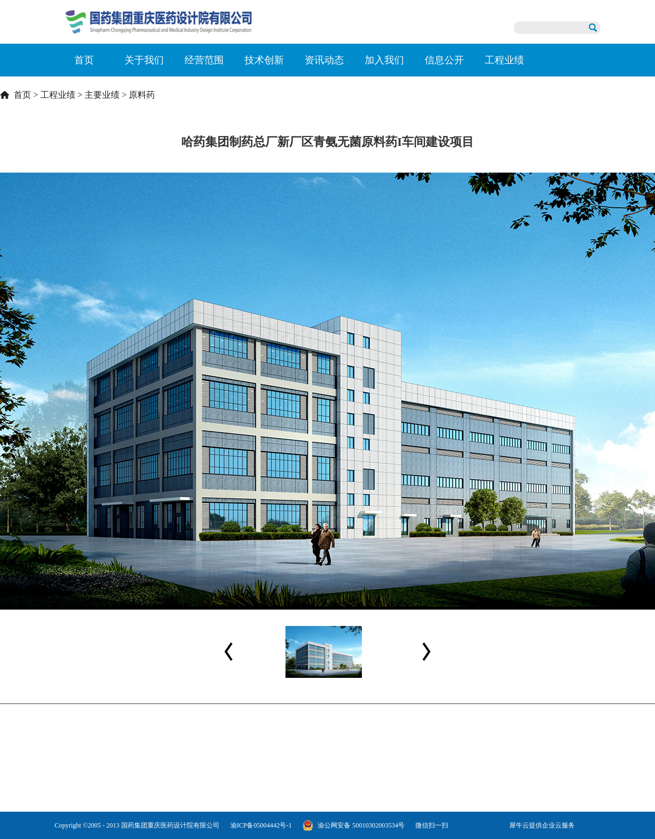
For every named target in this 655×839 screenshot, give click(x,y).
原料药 (142, 94)
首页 (84, 60)
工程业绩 (57, 94)
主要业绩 (102, 94)
